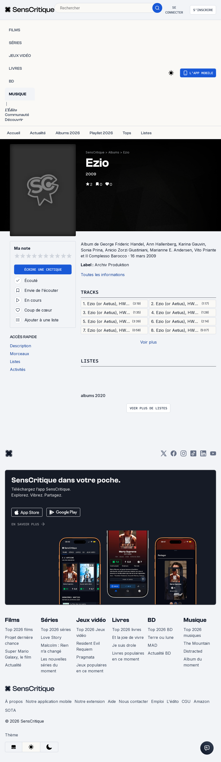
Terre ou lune (161, 637)
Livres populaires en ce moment (128, 656)
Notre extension (90, 701)
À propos (14, 701)
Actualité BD (159, 653)
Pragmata (85, 657)
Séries (49, 620)
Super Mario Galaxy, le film (18, 654)
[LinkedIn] (203, 455)
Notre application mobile (49, 701)
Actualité (13, 665)
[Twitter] (164, 455)
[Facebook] (174, 455)
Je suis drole (124, 645)
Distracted (192, 651)
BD (152, 620)
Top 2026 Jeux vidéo (90, 632)
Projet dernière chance (19, 640)
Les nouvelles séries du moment (53, 665)
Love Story (51, 637)
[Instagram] (183, 455)
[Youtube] (213, 455)
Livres (120, 620)
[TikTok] (193, 455)
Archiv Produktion (112, 264)
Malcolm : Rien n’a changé (54, 648)
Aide (112, 701)
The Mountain (196, 643)
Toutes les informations (103, 274)
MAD (152, 645)
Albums (113, 152)
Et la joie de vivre (128, 637)
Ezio (126, 152)
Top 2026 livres (126, 629)
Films (12, 620)
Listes (90, 361)
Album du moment (192, 662)
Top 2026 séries (56, 629)
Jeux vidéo (91, 620)
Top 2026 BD (160, 629)
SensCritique (95, 152)
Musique (194, 620)
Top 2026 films (19, 629)
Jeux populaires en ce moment (91, 668)
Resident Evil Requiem (88, 646)
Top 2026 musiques (192, 632)
